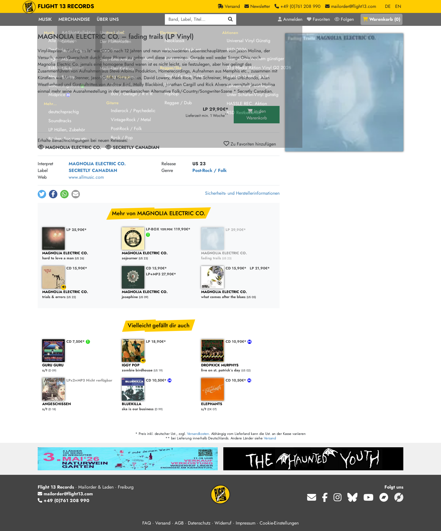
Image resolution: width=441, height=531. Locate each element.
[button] (42, 194)
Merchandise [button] (74, 19)
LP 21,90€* (260, 268)
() (381, 19)
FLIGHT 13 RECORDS (66, 6)
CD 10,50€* (157, 380)
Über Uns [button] (108, 19)
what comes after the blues (238, 294)
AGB (179, 523)
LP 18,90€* (156, 341)
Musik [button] (45, 19)
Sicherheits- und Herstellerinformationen (242, 193)
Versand (270, 438)
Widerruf (223, 523)
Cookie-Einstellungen (279, 523)
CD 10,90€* (237, 341)
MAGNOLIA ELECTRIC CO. (97, 163)
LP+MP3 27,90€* (161, 274)
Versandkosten (198, 433)
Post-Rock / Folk (209, 170)
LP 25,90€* (76, 229)
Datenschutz (199, 523)
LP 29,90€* (236, 229)
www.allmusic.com (86, 177)
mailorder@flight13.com (65, 494)
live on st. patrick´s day (238, 368)
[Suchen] (230, 19)
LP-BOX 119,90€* (168, 229)
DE (388, 6)
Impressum (245, 523)
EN (398, 6)
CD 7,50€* (76, 341)
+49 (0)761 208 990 (63, 500)
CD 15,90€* (76, 268)
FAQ (146, 523)
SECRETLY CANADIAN (93, 170)
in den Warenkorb (256, 114)
